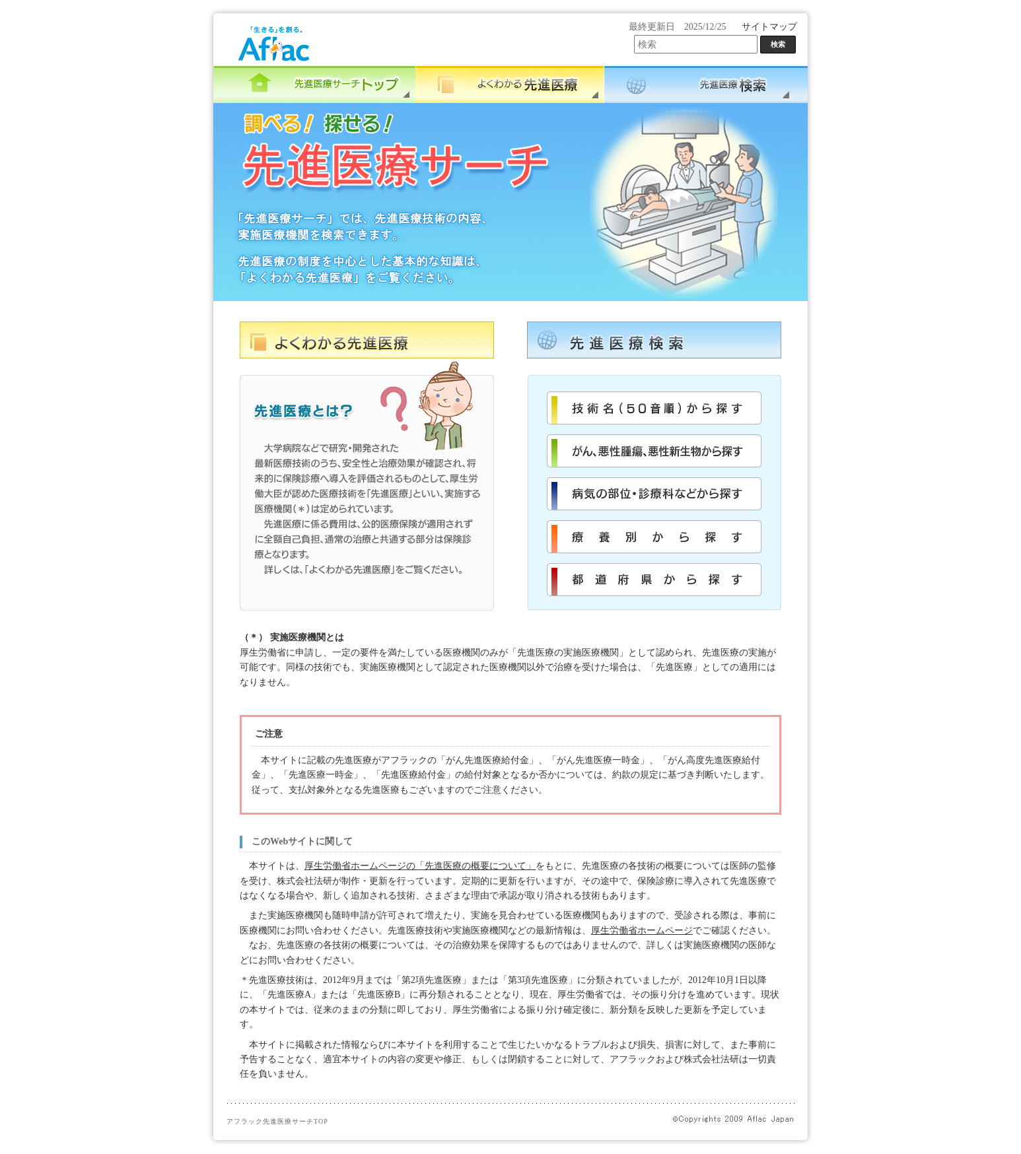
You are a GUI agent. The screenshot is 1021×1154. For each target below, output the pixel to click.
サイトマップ (769, 27)
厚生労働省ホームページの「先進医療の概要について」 (420, 866)
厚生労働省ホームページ (642, 930)
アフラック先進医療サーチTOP (277, 1121)
